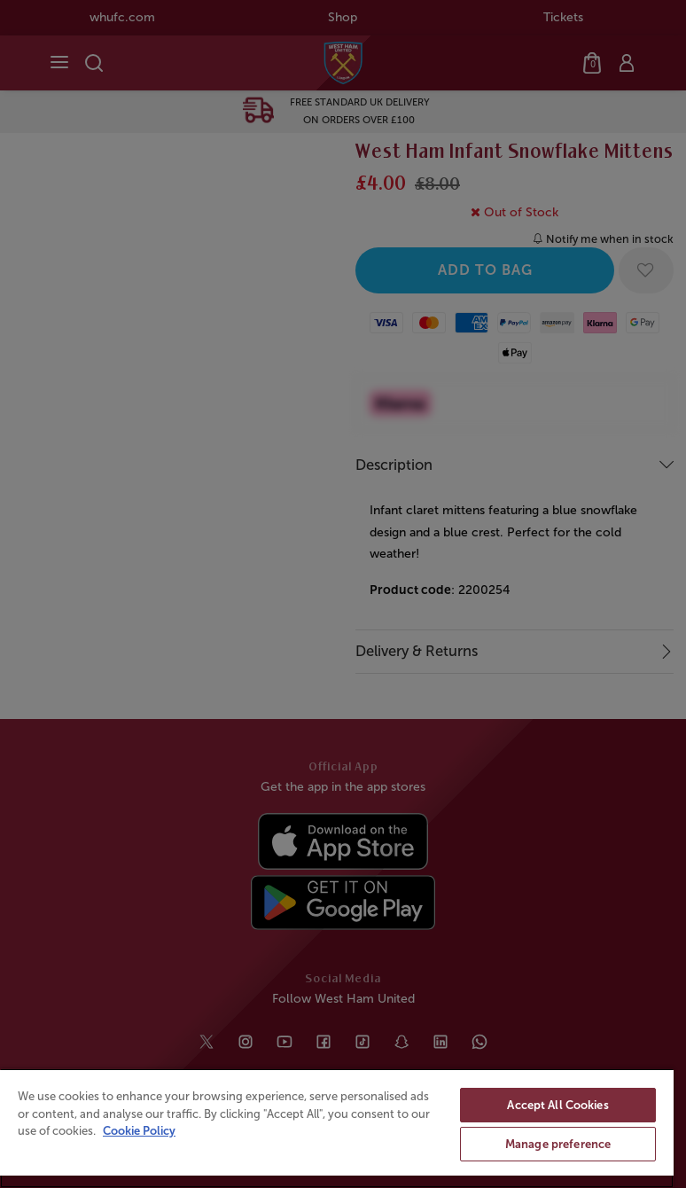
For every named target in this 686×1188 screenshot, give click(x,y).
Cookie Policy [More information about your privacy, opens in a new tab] (139, 1130)
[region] (337, 1128)
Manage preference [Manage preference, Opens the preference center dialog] (558, 1144)
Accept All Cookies (557, 1105)
